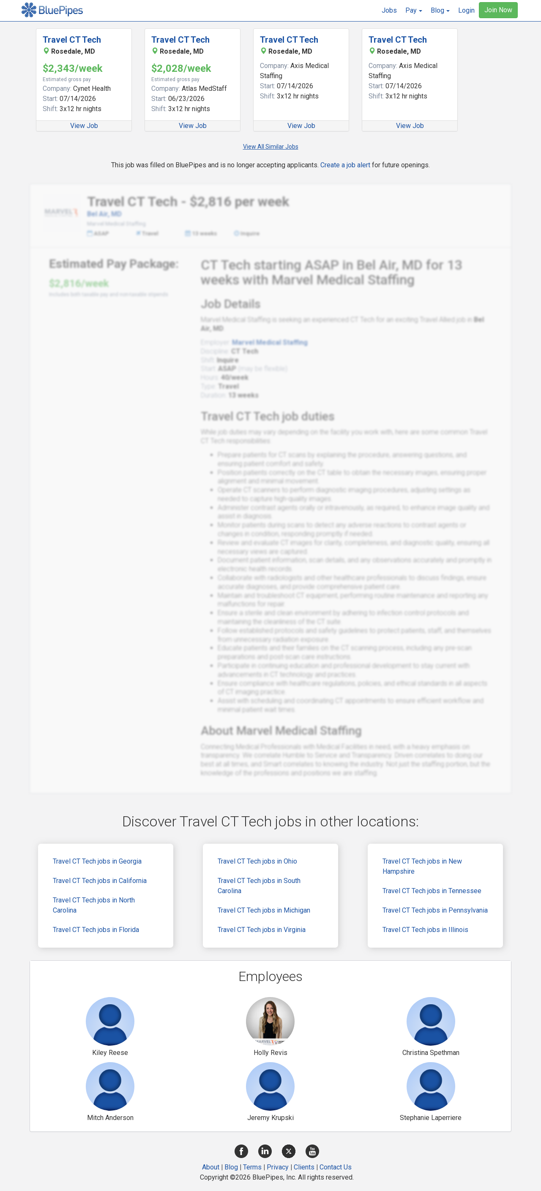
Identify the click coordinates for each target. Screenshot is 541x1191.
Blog (231, 1167)
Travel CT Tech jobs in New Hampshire (422, 866)
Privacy (278, 1167)
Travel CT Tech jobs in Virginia (262, 930)
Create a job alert (345, 165)
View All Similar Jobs (270, 146)
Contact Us (336, 1167)
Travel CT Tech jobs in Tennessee (432, 891)
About (210, 1167)
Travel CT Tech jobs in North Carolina (94, 905)
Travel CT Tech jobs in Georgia (97, 861)
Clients (304, 1167)
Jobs (389, 10)
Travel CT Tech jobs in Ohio (257, 861)
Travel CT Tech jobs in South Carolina (259, 886)
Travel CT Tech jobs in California (100, 881)
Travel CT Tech (72, 40)
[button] (413, 10)
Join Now (498, 10)
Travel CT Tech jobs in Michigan (264, 910)
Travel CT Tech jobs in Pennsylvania (435, 910)
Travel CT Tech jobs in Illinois (425, 930)
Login (466, 10)
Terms (252, 1167)
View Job (84, 126)
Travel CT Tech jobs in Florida (96, 930)
